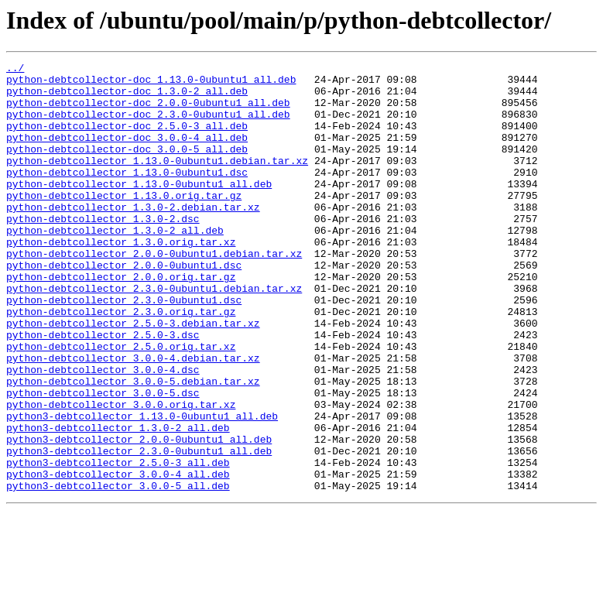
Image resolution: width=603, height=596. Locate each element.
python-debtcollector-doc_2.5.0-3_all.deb (127, 139)
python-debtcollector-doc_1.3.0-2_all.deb (127, 97)
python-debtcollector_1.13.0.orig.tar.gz (124, 223)
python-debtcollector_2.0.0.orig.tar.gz (120, 320)
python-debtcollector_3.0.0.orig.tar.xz (120, 474)
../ (15, 70)
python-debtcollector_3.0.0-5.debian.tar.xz (133, 446)
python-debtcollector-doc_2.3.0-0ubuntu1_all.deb (148, 125)
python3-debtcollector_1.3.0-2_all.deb (118, 502)
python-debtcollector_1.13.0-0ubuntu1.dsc (127, 195)
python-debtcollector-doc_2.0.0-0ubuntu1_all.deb (148, 111)
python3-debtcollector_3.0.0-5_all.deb (118, 571)
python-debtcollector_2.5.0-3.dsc (103, 390)
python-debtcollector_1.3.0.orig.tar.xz (120, 279)
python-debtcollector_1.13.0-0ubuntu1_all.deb (139, 209)
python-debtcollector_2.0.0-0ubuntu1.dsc (124, 306)
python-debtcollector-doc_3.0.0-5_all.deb (127, 167)
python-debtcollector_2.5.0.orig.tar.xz (120, 404)
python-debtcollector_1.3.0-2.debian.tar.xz (133, 237)
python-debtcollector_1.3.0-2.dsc (103, 251)
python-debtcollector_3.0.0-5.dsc (103, 460)
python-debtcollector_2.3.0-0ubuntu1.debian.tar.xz (154, 334)
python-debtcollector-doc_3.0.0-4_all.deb (127, 153)
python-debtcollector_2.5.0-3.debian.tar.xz (133, 376)
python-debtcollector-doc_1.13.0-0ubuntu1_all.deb (151, 84)
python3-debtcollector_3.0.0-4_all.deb (118, 557)
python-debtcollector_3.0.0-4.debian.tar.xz (133, 418)
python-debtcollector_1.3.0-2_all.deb (115, 265)
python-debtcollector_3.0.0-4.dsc (103, 432)
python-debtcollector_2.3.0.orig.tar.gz (120, 362)
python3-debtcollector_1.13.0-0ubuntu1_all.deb (142, 488)
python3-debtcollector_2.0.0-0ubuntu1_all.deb (139, 515)
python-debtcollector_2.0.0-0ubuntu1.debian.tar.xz (154, 293)
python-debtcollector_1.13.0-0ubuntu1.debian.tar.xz (157, 181)
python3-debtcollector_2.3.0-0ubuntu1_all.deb (139, 529)
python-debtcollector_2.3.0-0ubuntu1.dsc (124, 348)
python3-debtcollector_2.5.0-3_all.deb (118, 543)
